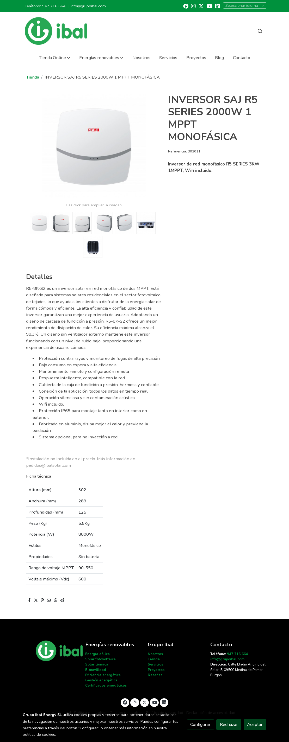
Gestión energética (101, 680)
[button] (54, 57)
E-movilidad (95, 669)
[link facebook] (185, 5)
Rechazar (229, 724)
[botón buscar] (259, 31)
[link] (56, 30)
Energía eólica (97, 653)
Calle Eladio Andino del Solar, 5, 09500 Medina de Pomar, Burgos (238, 669)
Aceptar (255, 724)
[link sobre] (50, 651)
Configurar (200, 724)
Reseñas (155, 675)
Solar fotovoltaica (100, 659)
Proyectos (156, 669)
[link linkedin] (217, 5)
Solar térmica (96, 664)
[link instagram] (193, 5)
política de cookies (39, 734)
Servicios (155, 664)
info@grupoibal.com (88, 6)
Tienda (32, 77)
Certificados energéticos (106, 685)
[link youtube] (210, 5)
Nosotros (155, 653)
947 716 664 (53, 6)
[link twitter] (201, 5)
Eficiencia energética (103, 675)
